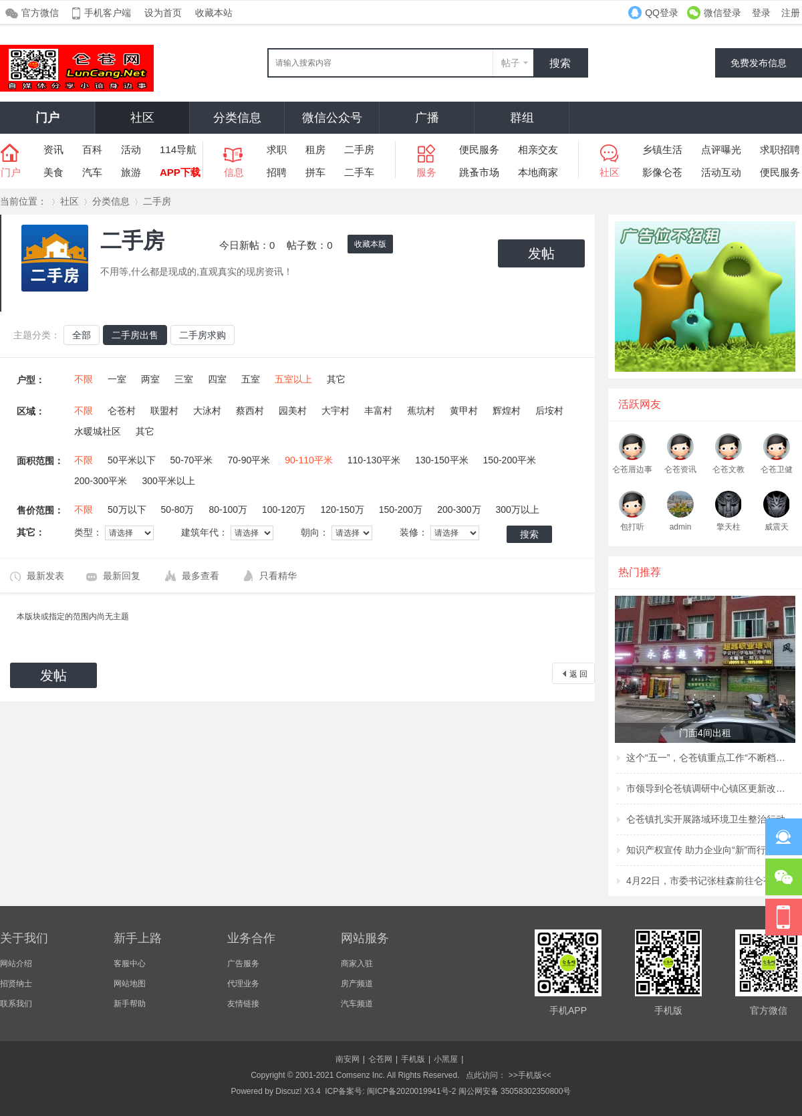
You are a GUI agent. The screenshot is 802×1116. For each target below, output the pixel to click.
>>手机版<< (528, 1075)
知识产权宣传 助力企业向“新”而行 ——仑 (706, 850)
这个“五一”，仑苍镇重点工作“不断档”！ (706, 757)
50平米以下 (132, 460)
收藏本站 (214, 12)
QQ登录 (661, 12)
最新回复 (121, 575)
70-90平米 (248, 460)
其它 (336, 379)
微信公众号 (332, 117)
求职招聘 (780, 149)
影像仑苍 (662, 172)
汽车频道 (357, 1003)
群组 (522, 117)
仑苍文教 (728, 469)
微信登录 (722, 12)
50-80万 (177, 509)
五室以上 (293, 379)
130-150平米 (441, 460)
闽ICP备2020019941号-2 (411, 1091)
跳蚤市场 (479, 172)
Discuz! (288, 1091)
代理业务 (243, 983)
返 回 (578, 674)
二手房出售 (135, 335)
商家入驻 (357, 963)
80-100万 (228, 509)
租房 (315, 149)
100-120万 (283, 509)
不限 (83, 379)
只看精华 (278, 575)
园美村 (293, 410)
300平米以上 (168, 480)
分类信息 (237, 117)
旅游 (131, 172)
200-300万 (459, 509)
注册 (790, 12)
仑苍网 (380, 1059)
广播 (427, 117)
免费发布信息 (758, 63)
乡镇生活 (662, 149)
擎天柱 (728, 527)
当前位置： (23, 201)
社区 (142, 117)
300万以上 (517, 509)
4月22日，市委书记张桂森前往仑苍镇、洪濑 (706, 880)
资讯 (53, 149)
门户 (47, 117)
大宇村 (335, 410)
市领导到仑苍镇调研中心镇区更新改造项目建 (706, 788)
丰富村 (378, 410)
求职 (277, 149)
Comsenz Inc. (360, 1075)
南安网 (348, 1059)
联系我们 (16, 1003)
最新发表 (45, 575)
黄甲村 (464, 410)
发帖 (541, 253)
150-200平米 (509, 460)
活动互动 (721, 172)
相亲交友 (538, 149)
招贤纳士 (16, 983)
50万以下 (127, 509)
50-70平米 (191, 460)
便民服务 (479, 149)
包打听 (632, 527)
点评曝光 (721, 149)
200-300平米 (100, 480)
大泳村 (207, 410)
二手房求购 (202, 335)
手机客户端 (107, 12)
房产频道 (357, 983)
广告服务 (243, 963)
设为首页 (163, 12)
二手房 (359, 149)
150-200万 (400, 509)
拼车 (315, 172)
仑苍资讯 (680, 469)
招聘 (277, 172)
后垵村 (549, 410)
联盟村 (164, 410)
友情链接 (243, 1003)
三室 (183, 379)
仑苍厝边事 (632, 469)
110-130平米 (374, 460)
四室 (217, 379)
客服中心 (130, 963)
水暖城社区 (97, 431)
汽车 (92, 172)
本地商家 (538, 172)
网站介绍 (16, 963)
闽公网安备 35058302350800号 (514, 1091)
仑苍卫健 (777, 469)
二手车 (359, 172)
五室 (250, 379)
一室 (117, 379)
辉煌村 (507, 410)
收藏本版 (370, 244)
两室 (150, 379)
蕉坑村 (421, 410)
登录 (761, 12)
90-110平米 (309, 460)
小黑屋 (446, 1059)
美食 (53, 172)
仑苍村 (122, 410)
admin (681, 527)
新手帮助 (130, 1003)
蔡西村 (250, 410)
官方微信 (40, 12)
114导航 (178, 149)
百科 (92, 149)
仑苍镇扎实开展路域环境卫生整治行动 (705, 819)
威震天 (777, 527)
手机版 (413, 1059)
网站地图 (130, 983)
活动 (131, 149)
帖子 (510, 63)
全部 (81, 335)
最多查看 (200, 575)
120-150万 (342, 509)
